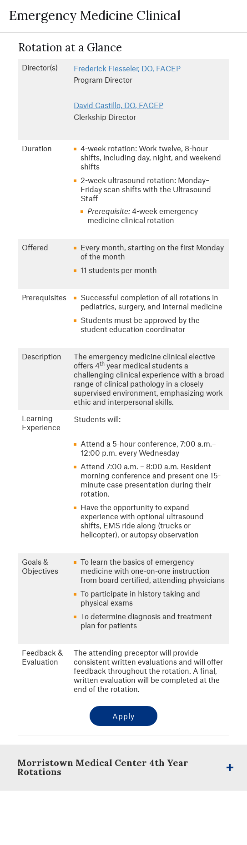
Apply (123, 716)
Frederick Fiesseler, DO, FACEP (127, 68)
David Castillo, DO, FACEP (118, 104)
